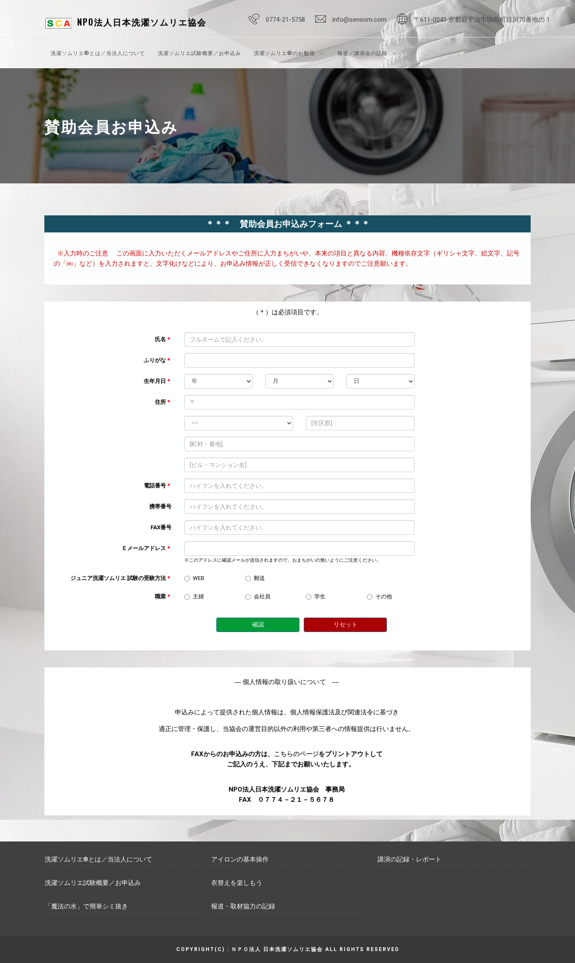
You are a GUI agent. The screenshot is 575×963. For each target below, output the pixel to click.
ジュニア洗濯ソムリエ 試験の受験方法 (120, 578)
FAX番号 (161, 527)
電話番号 (157, 485)
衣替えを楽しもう (236, 883)
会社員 (257, 596)
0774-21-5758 (285, 19)
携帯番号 (160, 506)
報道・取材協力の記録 (243, 906)
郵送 (255, 578)
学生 (315, 596)
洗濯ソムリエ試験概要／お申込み (199, 52)
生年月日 (157, 381)
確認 (258, 624)
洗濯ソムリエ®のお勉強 (289, 52)
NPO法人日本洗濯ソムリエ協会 (141, 21)
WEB (194, 578)
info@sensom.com (359, 19)
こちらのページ (296, 754)
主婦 (194, 596)
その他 (379, 596)
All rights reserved (362, 949)
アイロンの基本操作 (240, 859)
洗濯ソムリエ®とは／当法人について (98, 52)
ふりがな (157, 360)
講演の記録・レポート (409, 859)
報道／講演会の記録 (367, 52)
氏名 (163, 339)
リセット (345, 624)
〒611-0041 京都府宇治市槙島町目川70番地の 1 (482, 19)
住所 (163, 402)
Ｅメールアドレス (146, 548)
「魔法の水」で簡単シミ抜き (86, 906)
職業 (163, 596)
